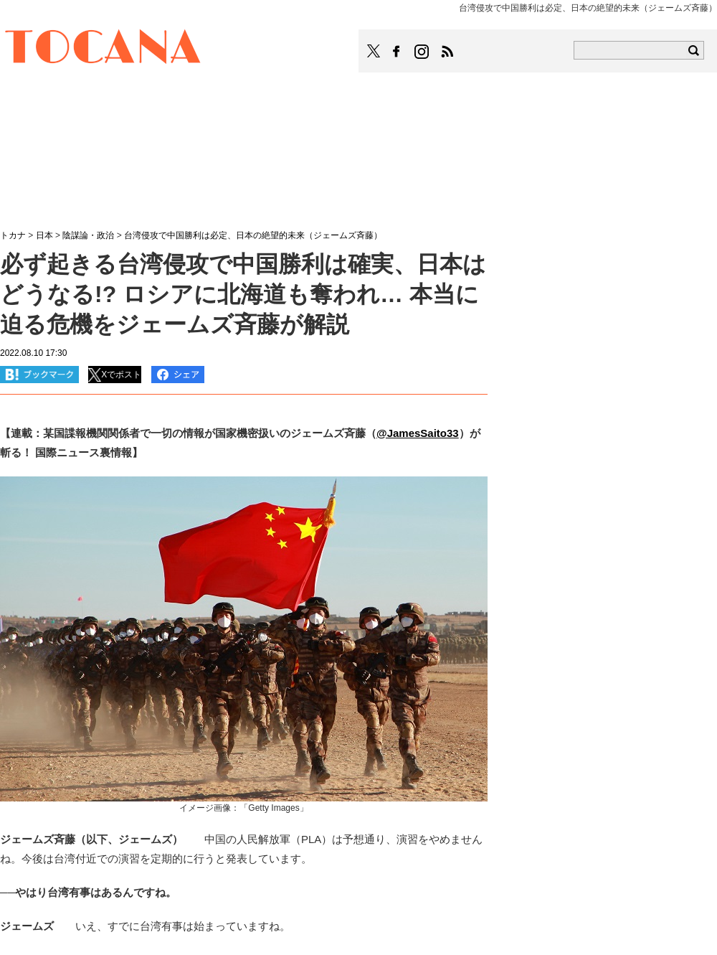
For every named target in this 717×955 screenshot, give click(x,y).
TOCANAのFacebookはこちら (396, 51)
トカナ (13, 235)
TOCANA (103, 49)
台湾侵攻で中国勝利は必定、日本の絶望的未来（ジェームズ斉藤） (253, 235)
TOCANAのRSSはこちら (447, 51)
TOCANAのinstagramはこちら (422, 51)
